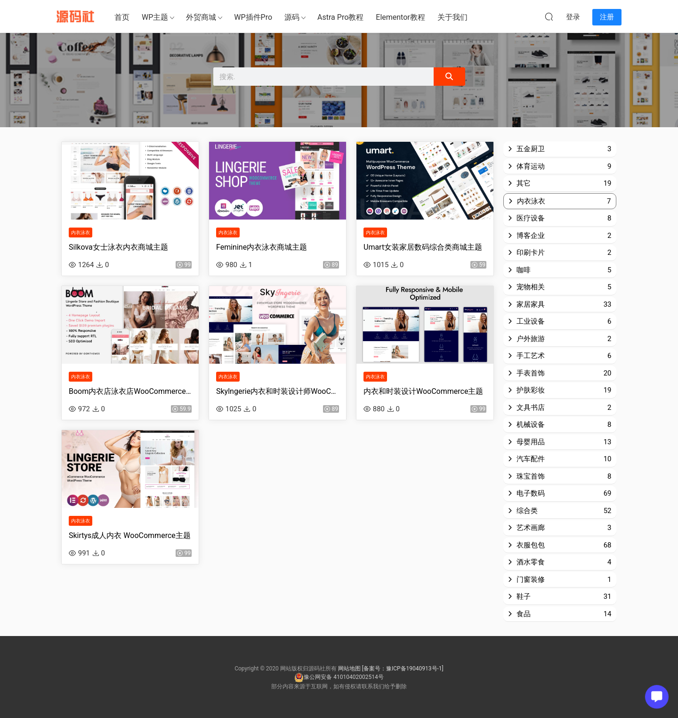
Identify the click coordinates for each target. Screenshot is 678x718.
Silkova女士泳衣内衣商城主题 (118, 249)
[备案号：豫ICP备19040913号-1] (403, 668)
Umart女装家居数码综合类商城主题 (422, 249)
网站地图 (349, 668)
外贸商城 (201, 17)
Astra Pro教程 (340, 17)
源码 (291, 17)
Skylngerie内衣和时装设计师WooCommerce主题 (277, 396)
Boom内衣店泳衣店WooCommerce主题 (130, 396)
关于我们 (452, 17)
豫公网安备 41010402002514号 (338, 677)
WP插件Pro (253, 17)
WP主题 (155, 17)
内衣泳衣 (80, 234)
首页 (121, 17)
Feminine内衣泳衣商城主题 (261, 249)
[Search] (449, 76)
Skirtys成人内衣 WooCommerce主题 (130, 542)
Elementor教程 (400, 17)
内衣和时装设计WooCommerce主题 (423, 396)
